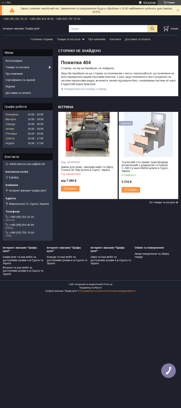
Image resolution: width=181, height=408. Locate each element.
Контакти (115, 39)
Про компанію (97, 39)
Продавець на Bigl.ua (90, 287)
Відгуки (10, 86)
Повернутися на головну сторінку (85, 88)
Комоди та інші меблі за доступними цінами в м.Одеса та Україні (67, 260)
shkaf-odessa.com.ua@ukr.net (27, 164)
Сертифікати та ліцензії (20, 79)
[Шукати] (152, 28)
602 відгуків (149, 2)
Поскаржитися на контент (92, 291)
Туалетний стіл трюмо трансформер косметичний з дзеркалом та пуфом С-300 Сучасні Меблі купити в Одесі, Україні (145, 166)
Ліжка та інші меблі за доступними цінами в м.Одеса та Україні (110, 260)
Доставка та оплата (137, 39)
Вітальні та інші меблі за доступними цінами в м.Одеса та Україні (23, 271)
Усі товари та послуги (162, 202)
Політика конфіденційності (121, 291)
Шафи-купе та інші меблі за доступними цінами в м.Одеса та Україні (23, 260)
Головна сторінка (42, 39)
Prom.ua (108, 284)
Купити (72, 188)
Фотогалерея (14, 60)
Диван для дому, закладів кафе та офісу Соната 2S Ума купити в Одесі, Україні (87, 168)
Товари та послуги (68, 39)
